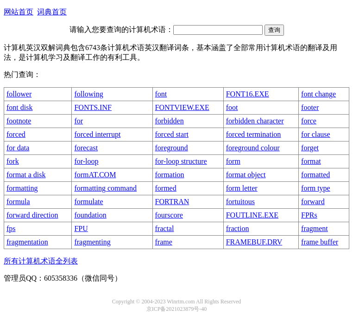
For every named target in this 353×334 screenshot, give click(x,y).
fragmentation (27, 242)
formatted (315, 175)
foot (232, 107)
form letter (242, 188)
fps (11, 228)
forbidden (169, 121)
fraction (237, 228)
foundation (90, 215)
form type (315, 188)
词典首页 (52, 12)
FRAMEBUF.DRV (254, 242)
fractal (164, 228)
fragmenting (92, 242)
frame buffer (319, 242)
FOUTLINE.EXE (252, 215)
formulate (88, 202)
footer (310, 107)
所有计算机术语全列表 (41, 261)
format (311, 161)
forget (310, 148)
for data (17, 148)
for (78, 121)
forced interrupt (97, 134)
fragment (314, 228)
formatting (22, 188)
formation (169, 175)
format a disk (25, 175)
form (233, 161)
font (161, 94)
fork (12, 161)
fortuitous (240, 202)
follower (19, 94)
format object (246, 175)
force (308, 121)
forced (15, 134)
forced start (172, 134)
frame (163, 242)
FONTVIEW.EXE (182, 107)
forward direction (32, 215)
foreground (171, 148)
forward (313, 202)
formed (165, 188)
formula (18, 202)
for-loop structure (181, 161)
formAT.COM (95, 175)
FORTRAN (172, 202)
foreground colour (253, 148)
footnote (18, 121)
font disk (19, 107)
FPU (81, 228)
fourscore (169, 215)
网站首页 (18, 12)
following (88, 94)
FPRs (309, 215)
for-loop (86, 161)
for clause (315, 134)
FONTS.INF (92, 107)
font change (318, 94)
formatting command (105, 188)
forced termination (253, 134)
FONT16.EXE (247, 94)
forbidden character (255, 121)
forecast (86, 148)
